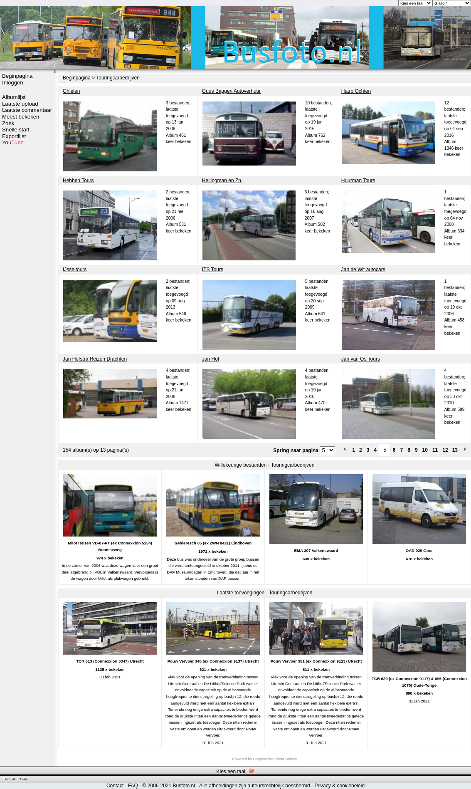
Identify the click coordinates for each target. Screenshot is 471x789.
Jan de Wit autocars (363, 269)
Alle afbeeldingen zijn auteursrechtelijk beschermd (254, 786)
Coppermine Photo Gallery (275, 759)
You (13, 142)
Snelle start (16, 129)
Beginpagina (17, 76)
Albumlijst (13, 97)
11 (435, 450)
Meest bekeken (20, 117)
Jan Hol (210, 359)
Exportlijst (14, 136)
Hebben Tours (78, 180)
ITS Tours (212, 269)
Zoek (8, 123)
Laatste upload (20, 104)
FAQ (133, 786)
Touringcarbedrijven (118, 78)
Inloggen (12, 82)
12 (445, 450)
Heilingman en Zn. (222, 180)
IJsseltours (74, 269)
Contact (114, 786)
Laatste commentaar (27, 110)
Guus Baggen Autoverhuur (231, 91)
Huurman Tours (358, 180)
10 (425, 450)
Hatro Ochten (356, 91)
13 (455, 450)
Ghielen (71, 91)
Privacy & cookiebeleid (339, 786)
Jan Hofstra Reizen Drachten (95, 359)
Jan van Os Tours (360, 359)
